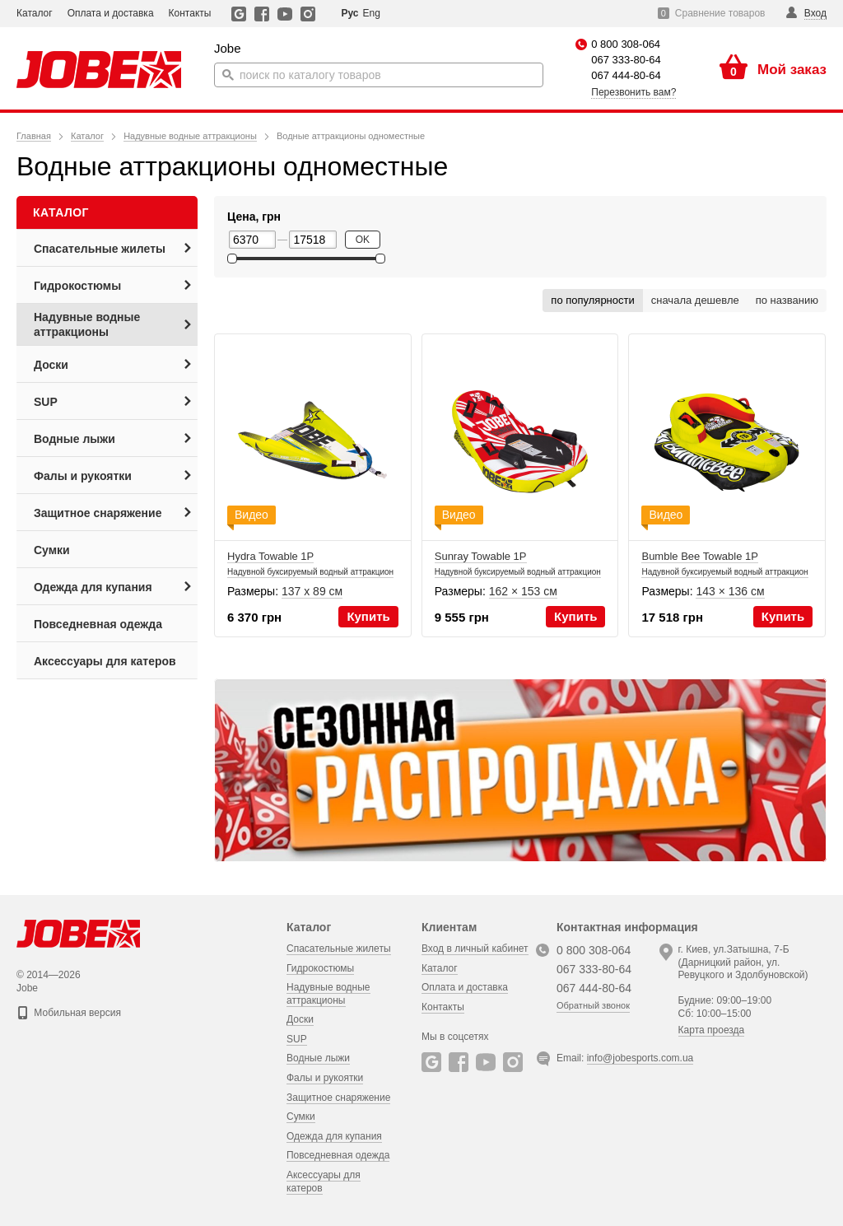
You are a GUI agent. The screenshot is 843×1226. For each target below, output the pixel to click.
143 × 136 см (730, 591)
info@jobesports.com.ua (640, 1058)
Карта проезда (711, 1030)
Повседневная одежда (337, 1155)
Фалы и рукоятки (324, 1078)
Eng (371, 13)
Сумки (300, 1116)
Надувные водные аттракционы (328, 993)
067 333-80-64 (626, 60)
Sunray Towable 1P (518, 570)
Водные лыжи (318, 1058)
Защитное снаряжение (338, 1096)
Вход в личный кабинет (475, 948)
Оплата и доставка (111, 13)
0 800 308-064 (625, 44)
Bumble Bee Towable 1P (724, 570)
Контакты (190, 13)
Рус (349, 13)
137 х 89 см (312, 591)
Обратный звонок (593, 1005)
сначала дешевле (695, 300)
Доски (300, 1019)
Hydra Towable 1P (310, 570)
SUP (296, 1039)
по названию (787, 300)
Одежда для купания (334, 1136)
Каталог (34, 13)
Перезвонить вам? (633, 92)
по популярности (592, 300)
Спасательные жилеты (338, 948)
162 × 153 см (523, 591)
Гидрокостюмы (320, 967)
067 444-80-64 (626, 75)
